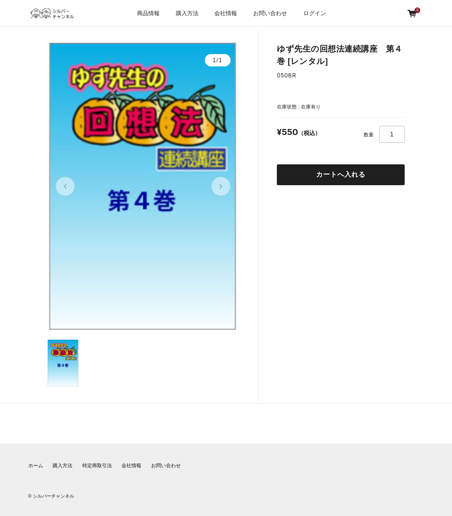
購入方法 (187, 13)
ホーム (35, 465)
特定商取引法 (97, 465)
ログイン (314, 13)
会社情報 (131, 465)
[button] (65, 186)
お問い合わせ (270, 13)
